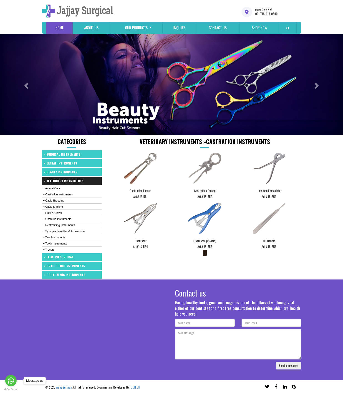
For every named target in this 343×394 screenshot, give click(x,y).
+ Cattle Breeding (53, 200)
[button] (25, 84)
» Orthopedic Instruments (64, 265)
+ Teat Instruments (54, 237)
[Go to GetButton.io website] (11, 389)
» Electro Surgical (58, 256)
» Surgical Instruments (62, 154)
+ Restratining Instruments (59, 225)
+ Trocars (48, 249)
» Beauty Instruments (60, 172)
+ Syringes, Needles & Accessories (64, 231)
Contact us (218, 27)
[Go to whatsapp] (11, 380)
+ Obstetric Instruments (57, 219)
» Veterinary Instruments (63, 180)
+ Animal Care (51, 188)
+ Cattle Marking (53, 206)
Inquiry (179, 27)
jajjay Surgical (64, 387)
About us (91, 27)
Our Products (136, 27)
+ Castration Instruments (58, 194)
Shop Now (259, 27)
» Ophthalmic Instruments (64, 274)
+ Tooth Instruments (55, 243)
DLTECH (135, 387)
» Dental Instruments (60, 163)
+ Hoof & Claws (52, 212)
